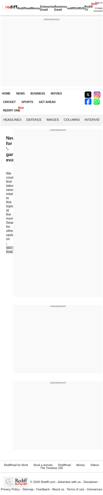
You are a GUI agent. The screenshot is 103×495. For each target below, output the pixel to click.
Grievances (94, 489)
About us (58, 489)
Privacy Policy (10, 489)
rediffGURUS (76, 8)
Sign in (98, 2)
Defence (34, 119)
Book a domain (43, 465)
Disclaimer (90, 482)
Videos (94, 465)
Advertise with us (69, 482)
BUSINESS (37, 93)
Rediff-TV (88, 8)
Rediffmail (24, 8)
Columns (72, 119)
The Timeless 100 (51, 468)
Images (52, 119)
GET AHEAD (47, 102)
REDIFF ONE (11, 110)
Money (35, 8)
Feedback (43, 489)
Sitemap (28, 489)
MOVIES (56, 93)
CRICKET (9, 102)
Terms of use (75, 489)
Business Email (60, 8)
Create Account (97, 9)
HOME (6, 93)
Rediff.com (48, 482)
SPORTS (27, 102)
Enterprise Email (47, 8)
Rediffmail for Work (16, 465)
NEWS (20, 93)
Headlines (12, 119)
